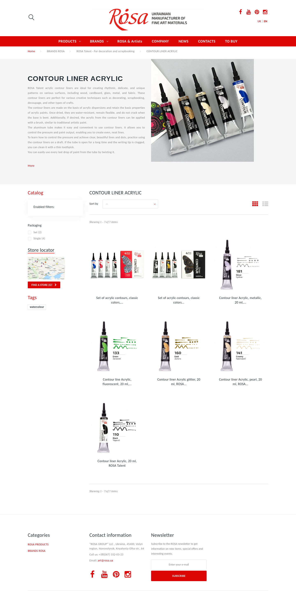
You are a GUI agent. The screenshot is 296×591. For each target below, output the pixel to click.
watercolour (37, 306)
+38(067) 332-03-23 (111, 554)
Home (31, 51)
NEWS (183, 41)
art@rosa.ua (105, 560)
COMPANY (160, 41)
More (31, 165)
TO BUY (231, 41)
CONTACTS (206, 41)
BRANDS (97, 41)
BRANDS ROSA (56, 51)
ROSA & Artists (129, 41)
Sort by (93, 203)
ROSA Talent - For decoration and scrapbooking (105, 51)
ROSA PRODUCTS (38, 544)
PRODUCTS (68, 41)
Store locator (41, 250)
